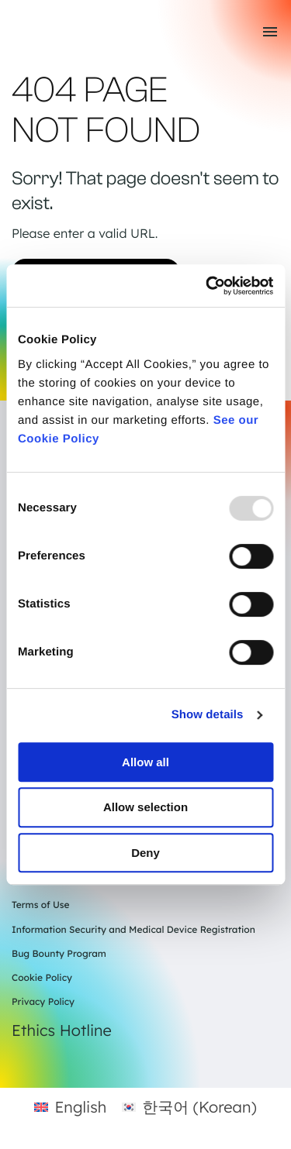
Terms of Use (41, 904)
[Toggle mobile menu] (270, 31)
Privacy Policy (43, 1001)
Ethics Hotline (62, 1030)
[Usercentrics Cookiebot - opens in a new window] (207, 286)
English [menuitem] (80, 1106)
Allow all (145, 762)
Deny (145, 852)
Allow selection (145, 807)
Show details (207, 714)
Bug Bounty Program (59, 953)
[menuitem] (70, 1107)
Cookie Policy (42, 977)
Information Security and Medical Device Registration (133, 929)
